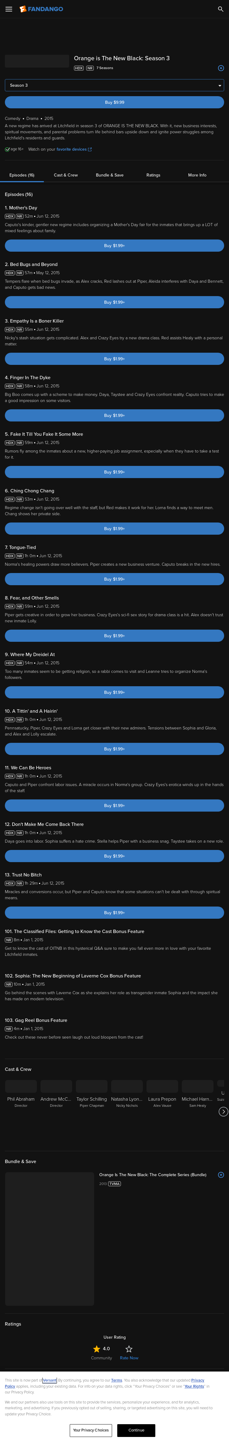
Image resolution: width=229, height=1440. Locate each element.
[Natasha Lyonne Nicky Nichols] (127, 1112)
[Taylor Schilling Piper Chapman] (92, 1112)
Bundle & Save (110, 175)
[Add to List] (221, 68)
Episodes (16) (21, 175)
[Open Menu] (9, 9)
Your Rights (194, 1386)
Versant (49, 1380)
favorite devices (74, 149)
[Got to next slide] (223, 1112)
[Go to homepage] (42, 9)
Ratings (153, 175)
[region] (114, 1406)
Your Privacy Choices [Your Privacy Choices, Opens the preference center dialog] (91, 1430)
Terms (116, 1380)
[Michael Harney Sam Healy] (197, 1112)
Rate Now (129, 1358)
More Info (197, 175)
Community (101, 1358)
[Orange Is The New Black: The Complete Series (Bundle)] (161, 1175)
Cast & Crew (66, 175)
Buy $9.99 (114, 102)
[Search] (221, 9)
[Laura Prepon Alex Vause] (162, 1112)
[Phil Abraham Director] (21, 1112)
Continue (136, 1430)
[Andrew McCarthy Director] (56, 1112)
